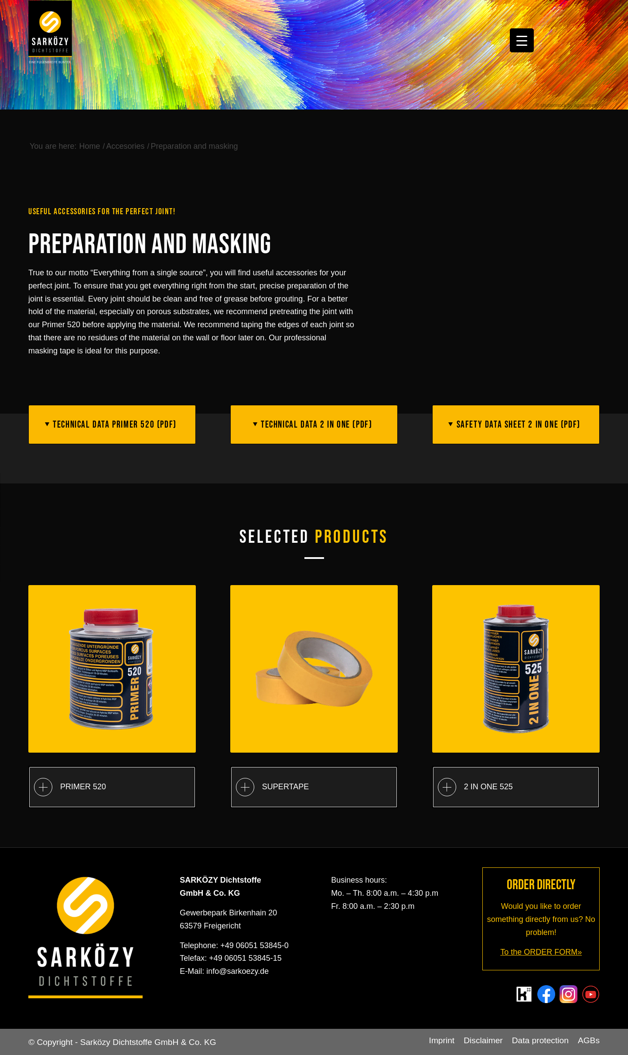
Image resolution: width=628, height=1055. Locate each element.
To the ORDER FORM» (541, 952)
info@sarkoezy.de (237, 971)
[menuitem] (442, 1040)
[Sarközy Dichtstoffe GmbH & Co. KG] (50, 33)
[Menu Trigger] (522, 40)
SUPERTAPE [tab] (272, 787)
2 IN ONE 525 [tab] (475, 787)
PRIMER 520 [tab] (70, 787)
